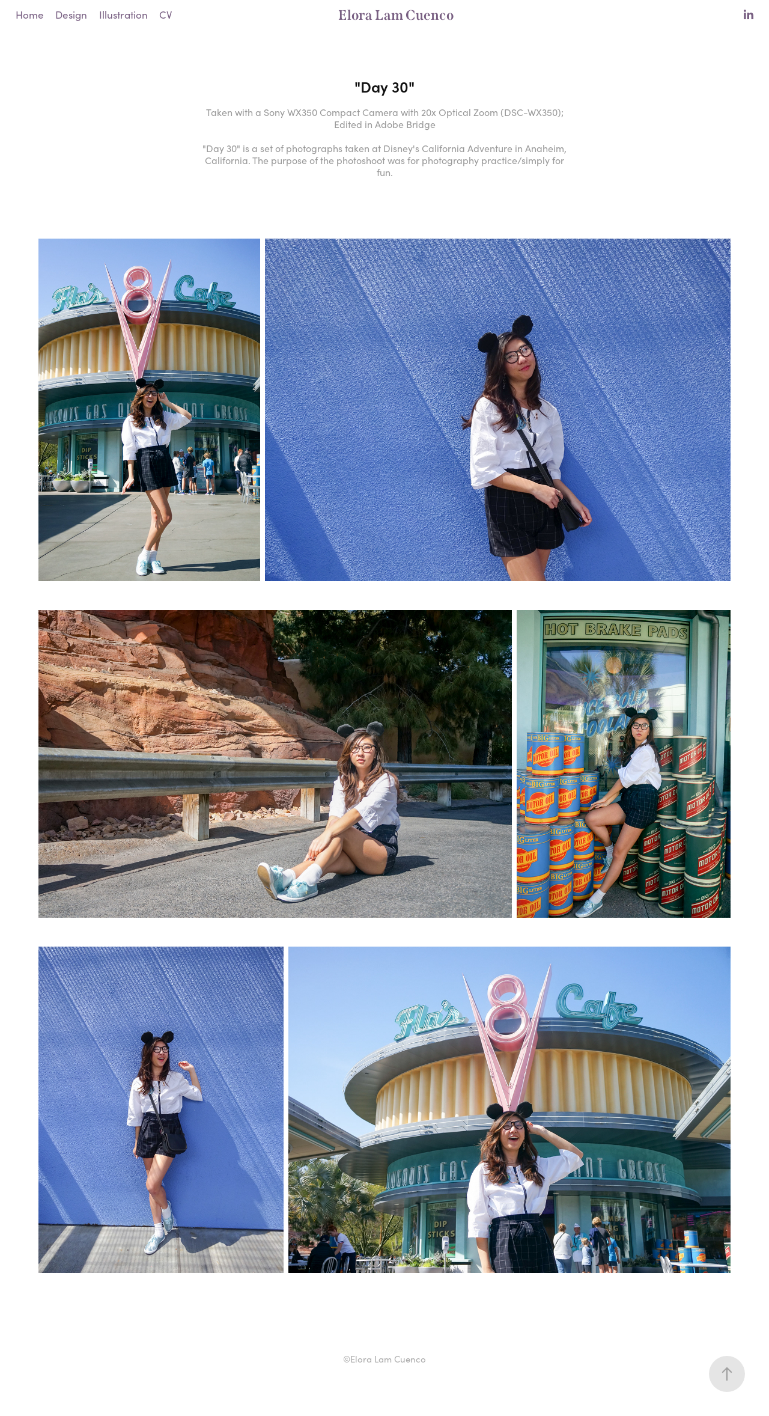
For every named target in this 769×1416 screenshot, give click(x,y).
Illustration (123, 15)
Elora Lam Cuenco (396, 15)
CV (165, 15)
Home (30, 15)
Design (71, 15)
